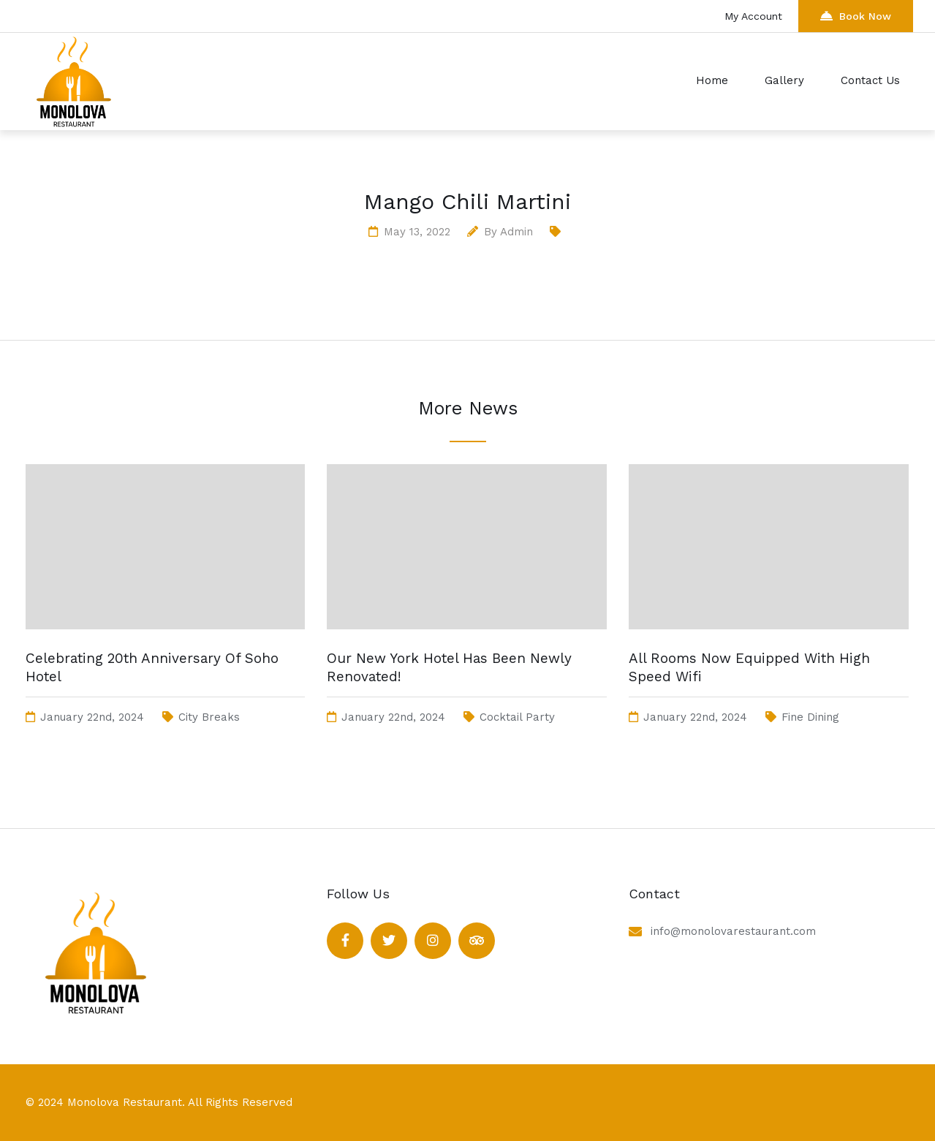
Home (712, 80)
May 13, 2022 (417, 231)
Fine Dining (810, 717)
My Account (755, 16)
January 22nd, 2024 (92, 717)
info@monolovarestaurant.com (733, 931)
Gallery (784, 80)
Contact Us (870, 80)
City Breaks (209, 717)
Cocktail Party (517, 717)
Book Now (855, 16)
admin (516, 231)
